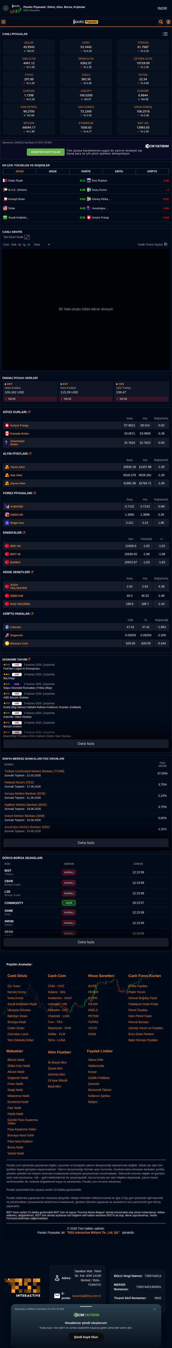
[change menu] (165, 34)
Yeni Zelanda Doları (21, 1040)
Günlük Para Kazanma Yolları (23, 1121)
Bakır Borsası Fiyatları (143, 1040)
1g (24, 244)
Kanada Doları (19, 433)
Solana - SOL (57, 992)
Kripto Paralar (18, 613)
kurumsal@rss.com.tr (87, 1296)
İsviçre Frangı (19, 425)
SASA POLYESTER (18, 586)
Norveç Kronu (17, 992)
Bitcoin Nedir (16, 1060)
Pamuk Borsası (138, 1022)
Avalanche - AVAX (60, 998)
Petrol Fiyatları (138, 1010)
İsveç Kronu (15, 998)
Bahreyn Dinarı (17, 1016)
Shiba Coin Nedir (19, 1066)
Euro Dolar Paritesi (141, 1034)
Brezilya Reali (17, 1022)
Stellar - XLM (56, 1034)
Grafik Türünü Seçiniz (153, 244)
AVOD (92, 986)
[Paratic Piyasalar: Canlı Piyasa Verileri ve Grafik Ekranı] (85, 23)
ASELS (93, 1010)
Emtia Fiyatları (138, 986)
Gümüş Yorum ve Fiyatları (145, 1028)
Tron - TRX (55, 1022)
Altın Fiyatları (17, 453)
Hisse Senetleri (18, 572)
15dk (14, 244)
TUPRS (93, 1022)
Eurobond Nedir (18, 1102)
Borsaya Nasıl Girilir (21, 1135)
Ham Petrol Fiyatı (140, 1016)
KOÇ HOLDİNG (20, 604)
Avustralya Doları (17, 442)
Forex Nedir (15, 1084)
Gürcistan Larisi (18, 1034)
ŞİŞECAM (16, 595)
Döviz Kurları (16, 412)
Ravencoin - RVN (59, 1028)
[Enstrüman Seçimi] (42, 244)
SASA (92, 1034)
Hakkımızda (96, 1066)
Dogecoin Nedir (18, 1078)
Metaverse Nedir (19, 1096)
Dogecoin (16, 635)
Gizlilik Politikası (99, 1078)
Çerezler (94, 1084)
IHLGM (93, 1004)
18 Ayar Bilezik (58, 1080)
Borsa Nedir (15, 1147)
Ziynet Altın (17, 483)
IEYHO (93, 998)
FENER (93, 992)
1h (28, 244)
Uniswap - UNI (57, 1004)
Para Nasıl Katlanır (20, 1141)
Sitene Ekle (96, 1060)
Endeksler (14, 532)
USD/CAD (16, 514)
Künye (92, 1072)
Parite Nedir (15, 1114)
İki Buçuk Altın (57, 1062)
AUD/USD (16, 506)
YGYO (92, 1028)
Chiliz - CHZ (56, 986)
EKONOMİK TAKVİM (16, 659)
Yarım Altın (17, 467)
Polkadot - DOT (58, 1010)
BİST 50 (13, 546)
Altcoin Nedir (16, 1072)
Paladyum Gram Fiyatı (143, 1004)
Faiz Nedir (14, 1108)
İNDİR (162, 8)
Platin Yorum (136, 992)
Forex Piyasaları (19, 493)
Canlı (6, 244)
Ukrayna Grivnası (19, 1010)
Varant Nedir (16, 1153)
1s (19, 244)
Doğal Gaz (17, 522)
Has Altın (16, 475)
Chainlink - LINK (59, 1016)
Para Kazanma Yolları (22, 1129)
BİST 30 (13, 554)
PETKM (93, 1016)
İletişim (93, 1102)
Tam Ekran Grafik (16, 237)
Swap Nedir (15, 1090)
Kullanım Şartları (99, 1096)
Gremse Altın (56, 1074)
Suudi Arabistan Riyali (22, 1004)
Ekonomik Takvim (100, 1090)
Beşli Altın (54, 1086)
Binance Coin (19, 643)
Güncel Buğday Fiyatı (142, 998)
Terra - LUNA (56, 1040)
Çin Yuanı (14, 986)
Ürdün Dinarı (16, 1028)
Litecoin (15, 627)
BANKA (12, 562)
